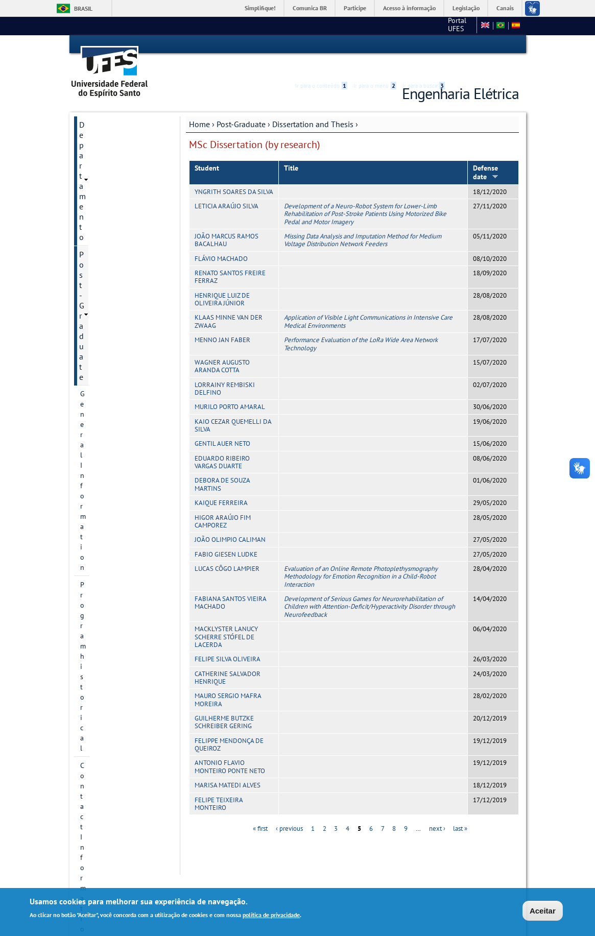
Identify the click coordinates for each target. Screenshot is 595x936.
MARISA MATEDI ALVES (227, 766)
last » (460, 810)
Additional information (116, 393)
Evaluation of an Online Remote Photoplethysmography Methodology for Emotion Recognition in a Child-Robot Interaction (361, 558)
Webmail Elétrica (100, 441)
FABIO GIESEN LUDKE (226, 536)
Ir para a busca (423, 44)
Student (207, 149)
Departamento (104, 106)
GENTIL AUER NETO (222, 425)
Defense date (485, 154)
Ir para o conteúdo (321, 44)
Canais (505, 8)
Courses (92, 296)
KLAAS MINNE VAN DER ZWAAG (229, 303)
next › (437, 810)
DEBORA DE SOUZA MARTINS (222, 466)
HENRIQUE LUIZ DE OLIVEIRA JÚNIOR (222, 281)
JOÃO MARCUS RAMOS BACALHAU (226, 221)
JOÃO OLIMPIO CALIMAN (230, 521)
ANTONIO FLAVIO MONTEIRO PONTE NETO (230, 748)
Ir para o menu (374, 44)
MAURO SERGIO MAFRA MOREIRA (228, 682)
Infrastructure (101, 314)
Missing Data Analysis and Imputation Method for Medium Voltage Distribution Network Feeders (362, 221)
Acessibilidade (458, 44)
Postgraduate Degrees (114, 192)
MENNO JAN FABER (222, 321)
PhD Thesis (106, 375)
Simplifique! (260, 8)
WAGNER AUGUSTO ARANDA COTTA (222, 348)
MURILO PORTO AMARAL (230, 389)
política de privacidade (271, 915)
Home (199, 106)
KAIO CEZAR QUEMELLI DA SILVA (233, 407)
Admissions (97, 244)
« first (260, 810)
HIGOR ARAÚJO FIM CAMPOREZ (223, 503)
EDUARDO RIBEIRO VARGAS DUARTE (222, 444)
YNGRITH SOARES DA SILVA (234, 173)
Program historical (109, 157)
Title (291, 149)
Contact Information (111, 175)
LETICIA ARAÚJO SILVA (226, 187)
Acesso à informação (409, 8)
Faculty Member (104, 279)
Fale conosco (453, 25)
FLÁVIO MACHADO (221, 240)
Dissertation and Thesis (312, 106)
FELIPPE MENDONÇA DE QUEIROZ (229, 726)
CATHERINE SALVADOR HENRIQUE (227, 659)
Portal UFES (383, 25)
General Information (111, 140)
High (469, 45)
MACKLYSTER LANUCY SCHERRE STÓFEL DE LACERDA (226, 618)
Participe (355, 8)
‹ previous (289, 810)
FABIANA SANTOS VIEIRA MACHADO (230, 584)
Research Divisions (109, 209)
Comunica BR (310, 8)
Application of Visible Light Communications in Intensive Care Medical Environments (368, 303)
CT (419, 25)
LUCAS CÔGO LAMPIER (227, 550)
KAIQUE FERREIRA (221, 484)
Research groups (105, 262)
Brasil (83, 8)
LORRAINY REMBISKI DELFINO (225, 370)
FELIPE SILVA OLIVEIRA (227, 641)
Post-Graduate (241, 106)
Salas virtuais (94, 432)
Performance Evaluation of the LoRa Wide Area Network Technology (361, 325)
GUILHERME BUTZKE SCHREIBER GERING (224, 703)
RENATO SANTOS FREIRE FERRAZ (230, 258)
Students (94, 410)
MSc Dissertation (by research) (121, 353)
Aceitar (543, 910)
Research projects (107, 227)
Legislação (466, 8)
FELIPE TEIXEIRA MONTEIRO (219, 785)
